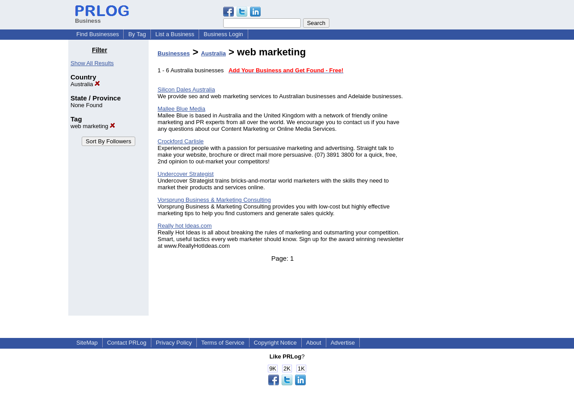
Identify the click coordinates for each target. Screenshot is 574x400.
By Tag (137, 34)
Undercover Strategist (186, 174)
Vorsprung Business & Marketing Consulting (214, 199)
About (313, 342)
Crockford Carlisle (181, 141)
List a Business (174, 34)
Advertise (343, 342)
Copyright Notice (275, 342)
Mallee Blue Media (181, 108)
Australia (85, 84)
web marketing (93, 126)
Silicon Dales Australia (186, 89)
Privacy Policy (174, 342)
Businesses (174, 53)
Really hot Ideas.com (185, 225)
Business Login (223, 34)
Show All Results (92, 63)
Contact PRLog (126, 342)
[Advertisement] (460, 180)
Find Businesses (97, 34)
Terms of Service (223, 342)
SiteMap (87, 342)
